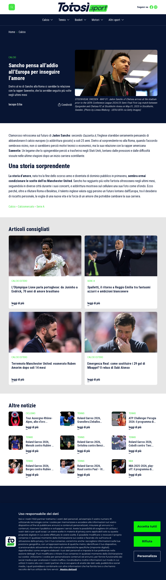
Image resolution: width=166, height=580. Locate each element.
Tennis (62, 19)
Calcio (45, 19)
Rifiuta (147, 541)
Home (12, 32)
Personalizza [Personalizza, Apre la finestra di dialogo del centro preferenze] (147, 556)
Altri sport (114, 19)
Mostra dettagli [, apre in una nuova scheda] (68, 569)
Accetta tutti (147, 526)
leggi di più (18, 303)
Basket (79, 19)
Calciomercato (26, 206)
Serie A (40, 206)
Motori (95, 19)
